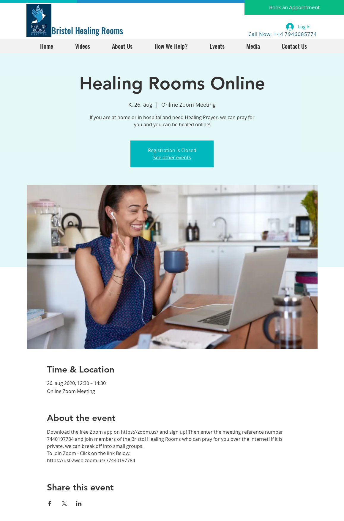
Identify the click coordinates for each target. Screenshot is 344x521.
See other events (172, 157)
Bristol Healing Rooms (87, 30)
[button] (294, 7)
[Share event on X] (64, 503)
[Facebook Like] (70, 11)
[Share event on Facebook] (50, 503)
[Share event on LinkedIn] (79, 503)
